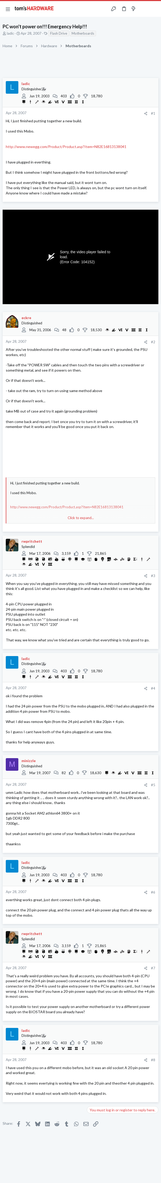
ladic (10, 33)
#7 (153, 968)
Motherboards (83, 33)
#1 (153, 113)
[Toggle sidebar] (143, 9)
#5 (153, 785)
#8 (153, 1060)
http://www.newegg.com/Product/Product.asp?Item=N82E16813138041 (66, 146)
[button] (8, 8)
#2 (153, 342)
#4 (153, 688)
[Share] (145, 113)
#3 (153, 576)
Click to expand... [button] (81, 518)
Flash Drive (58, 33)
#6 (153, 892)
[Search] (153, 9)
